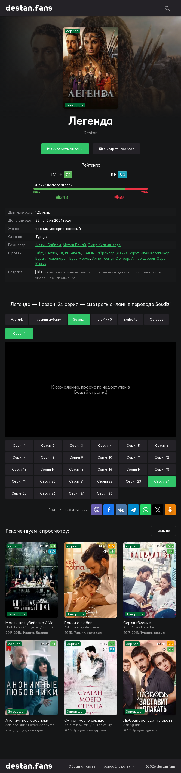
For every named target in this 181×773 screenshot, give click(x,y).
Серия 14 (47, 469)
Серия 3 (76, 445)
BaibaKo (131, 319)
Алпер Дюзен (143, 258)
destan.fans (28, 8)
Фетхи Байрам (48, 245)
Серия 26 (48, 493)
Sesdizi (78, 319)
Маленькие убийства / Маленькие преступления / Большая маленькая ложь (31, 622)
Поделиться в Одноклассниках (170, 509)
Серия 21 (76, 481)
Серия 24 (162, 481)
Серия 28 (104, 493)
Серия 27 (76, 493)
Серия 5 (133, 445)
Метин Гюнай (74, 245)
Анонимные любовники (26, 720)
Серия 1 (19, 445)
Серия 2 (47, 445)
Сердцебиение (137, 622)
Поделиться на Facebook (108, 509)
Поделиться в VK (121, 509)
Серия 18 (162, 469)
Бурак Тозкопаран (51, 258)
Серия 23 (133, 481)
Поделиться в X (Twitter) (157, 509)
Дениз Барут (127, 253)
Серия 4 (105, 445)
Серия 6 (162, 445)
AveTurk (17, 319)
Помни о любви (78, 622)
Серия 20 (48, 481)
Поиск (167, 8)
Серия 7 (19, 457)
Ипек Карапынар (155, 253)
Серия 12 (162, 457)
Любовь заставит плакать (147, 720)
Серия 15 (76, 469)
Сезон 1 (19, 333)
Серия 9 (76, 457)
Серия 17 (133, 469)
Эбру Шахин (46, 253)
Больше (163, 531)
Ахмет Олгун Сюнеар (110, 258)
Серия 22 (104, 481)
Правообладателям (118, 766)
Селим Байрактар (99, 253)
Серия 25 (19, 493)
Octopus (156, 319)
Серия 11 (133, 457)
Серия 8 (47, 457)
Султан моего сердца (84, 720)
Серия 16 (104, 469)
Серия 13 (19, 469)
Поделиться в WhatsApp (145, 509)
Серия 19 (19, 481)
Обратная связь (82, 766)
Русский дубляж (48, 319)
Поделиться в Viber (96, 509)
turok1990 (104, 319)
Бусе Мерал (79, 258)
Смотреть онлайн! (67, 149)
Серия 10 (104, 457)
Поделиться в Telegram (133, 509)
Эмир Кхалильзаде (104, 245)
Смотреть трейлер (119, 149)
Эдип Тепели (70, 253)
